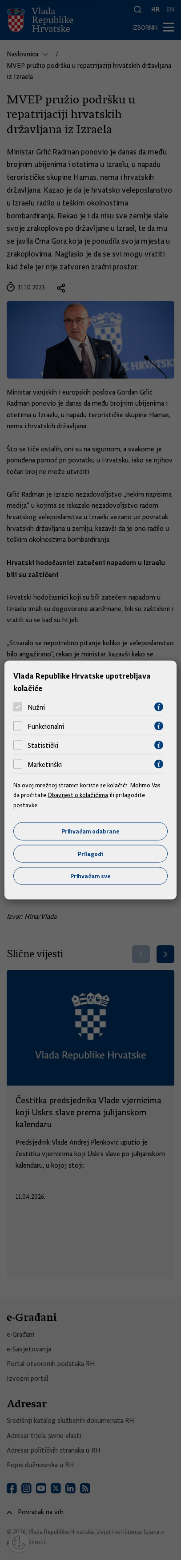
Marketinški (45, 764)
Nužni (36, 707)
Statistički (43, 745)
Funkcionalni (46, 726)
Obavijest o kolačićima (78, 794)
